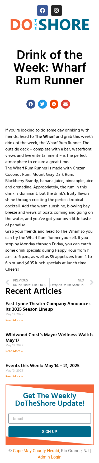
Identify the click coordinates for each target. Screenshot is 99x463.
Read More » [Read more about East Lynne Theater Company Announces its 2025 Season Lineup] (14, 320)
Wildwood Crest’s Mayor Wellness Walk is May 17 (49, 338)
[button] (30, 104)
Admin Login (50, 457)
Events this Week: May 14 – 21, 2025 (42, 366)
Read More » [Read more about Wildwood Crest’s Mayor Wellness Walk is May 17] (14, 351)
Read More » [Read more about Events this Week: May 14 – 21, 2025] (14, 376)
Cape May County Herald (36, 450)
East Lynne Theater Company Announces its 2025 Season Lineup (48, 307)
